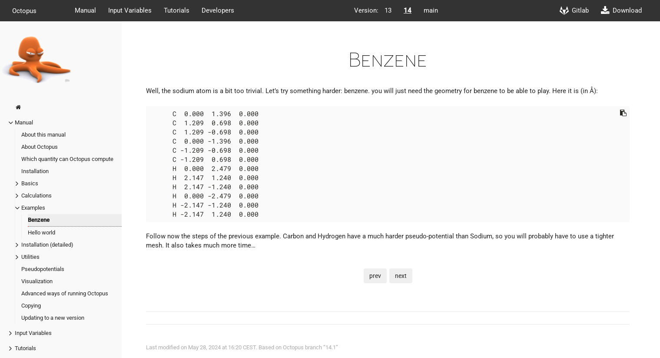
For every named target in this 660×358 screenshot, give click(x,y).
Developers (218, 10)
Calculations (36, 195)
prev (375, 275)
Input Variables (130, 10)
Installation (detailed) (47, 244)
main (431, 10)
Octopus (24, 10)
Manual (85, 10)
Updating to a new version (52, 318)
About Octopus (39, 147)
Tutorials (176, 10)
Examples (33, 207)
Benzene (39, 220)
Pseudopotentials (42, 269)
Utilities (30, 257)
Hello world (41, 232)
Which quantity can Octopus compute (67, 159)
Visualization (37, 281)
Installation (35, 171)
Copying (31, 305)
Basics (29, 183)
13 (388, 10)
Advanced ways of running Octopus (64, 293)
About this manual (43, 134)
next (401, 275)
